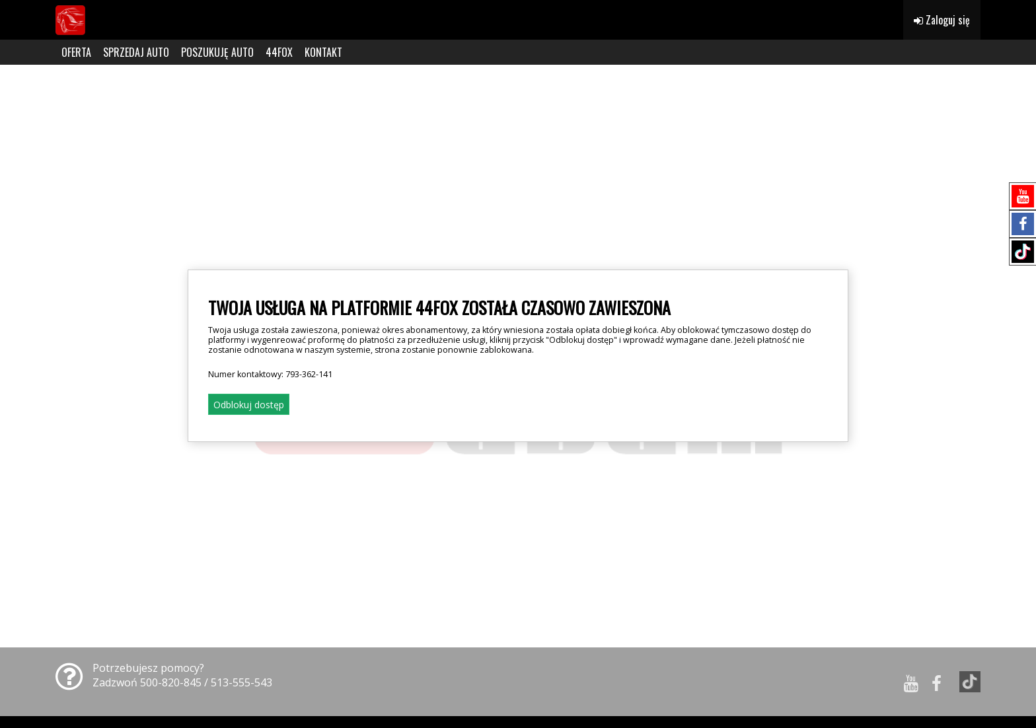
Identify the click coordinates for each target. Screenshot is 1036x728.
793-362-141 (308, 374)
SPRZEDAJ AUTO (136, 52)
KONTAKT (323, 52)
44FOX (279, 52)
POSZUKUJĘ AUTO (217, 52)
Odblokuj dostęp (248, 404)
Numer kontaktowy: (270, 374)
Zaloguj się (942, 20)
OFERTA (76, 52)
